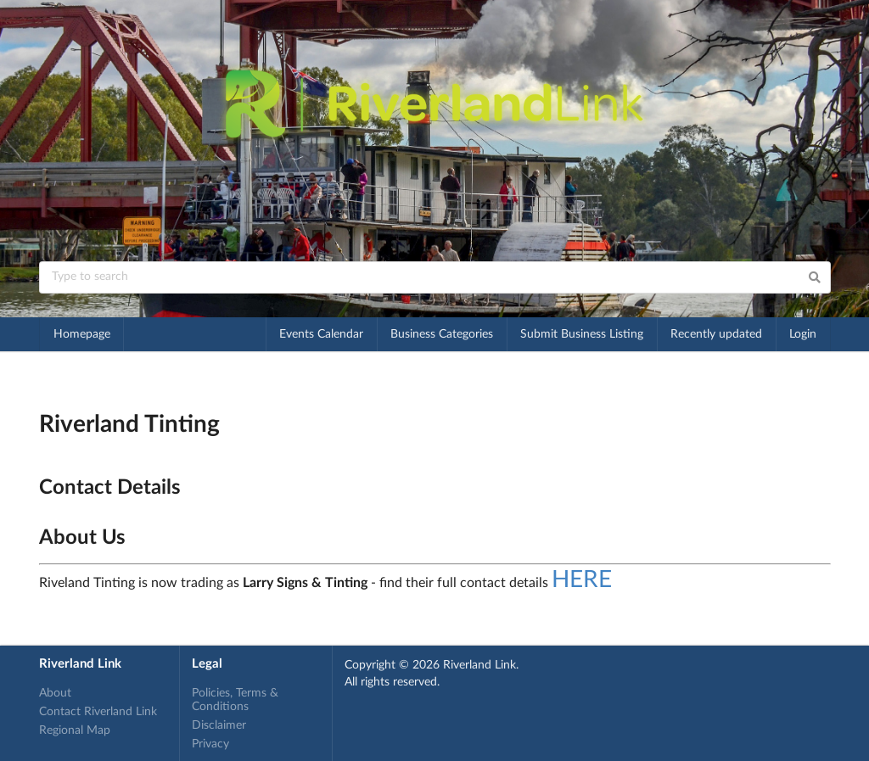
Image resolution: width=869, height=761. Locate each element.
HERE (582, 579)
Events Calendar (321, 334)
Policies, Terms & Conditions (235, 700)
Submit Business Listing (581, 334)
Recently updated (716, 334)
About (55, 693)
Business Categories (441, 334)
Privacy (210, 744)
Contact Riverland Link (98, 712)
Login (802, 334)
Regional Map (74, 730)
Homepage (81, 334)
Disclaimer (219, 725)
